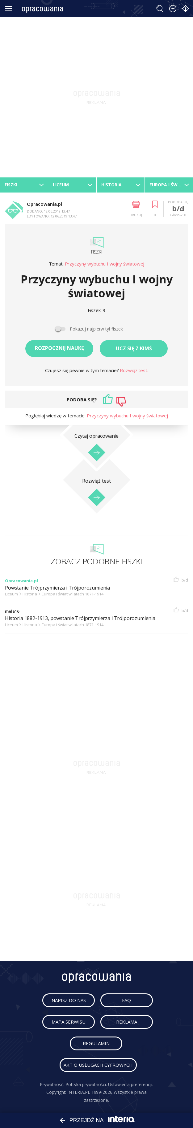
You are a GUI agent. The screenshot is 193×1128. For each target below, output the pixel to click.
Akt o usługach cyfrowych (98, 1065)
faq (126, 1000)
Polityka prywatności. (86, 1084)
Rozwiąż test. (134, 370)
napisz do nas (69, 1000)
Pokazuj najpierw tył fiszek (96, 329)
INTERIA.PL (78, 1092)
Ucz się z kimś (134, 348)
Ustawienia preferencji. (130, 1084)
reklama (126, 1022)
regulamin (96, 1043)
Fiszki (96, 252)
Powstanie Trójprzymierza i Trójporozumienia (57, 588)
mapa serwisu (69, 1022)
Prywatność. (52, 1084)
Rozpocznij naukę (59, 348)
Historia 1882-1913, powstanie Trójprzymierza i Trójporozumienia (80, 618)
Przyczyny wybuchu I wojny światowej (105, 264)
